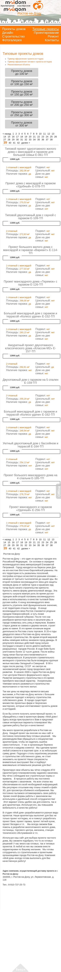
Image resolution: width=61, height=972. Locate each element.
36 (42, 139)
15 (9, 136)
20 (30, 136)
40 (10, 142)
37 (47, 139)
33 (30, 139)
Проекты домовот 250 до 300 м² (22, 114)
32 (26, 139)
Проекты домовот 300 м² (21, 124)
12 (48, 133)
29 (13, 139)
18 (21, 136)
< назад (7, 133)
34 (34, 139)
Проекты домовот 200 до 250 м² (22, 103)
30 (17, 139)
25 (51, 136)
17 (17, 136)
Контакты (52, 40)
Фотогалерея (12, 40)
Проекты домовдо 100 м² (21, 72)
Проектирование (46, 32)
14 (4, 136)
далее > (25, 142)
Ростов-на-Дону (29, 13)
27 (4, 139)
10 (40, 133)
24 (47, 136)
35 (38, 139)
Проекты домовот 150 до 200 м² (22, 93)
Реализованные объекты (18, 64)
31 (21, 139)
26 (55, 136)
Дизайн (7, 32)
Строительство (13, 36)
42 (18, 142)
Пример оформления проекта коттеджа (25, 59)
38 (51, 139)
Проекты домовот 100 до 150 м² (22, 83)
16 (13, 136)
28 (9, 139)
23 (42, 136)
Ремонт (53, 36)
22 (38, 136)
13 (53, 133)
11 (44, 133)
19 (26, 136)
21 (34, 136)
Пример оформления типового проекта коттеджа (29, 62)
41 (14, 142)
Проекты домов (14, 28)
